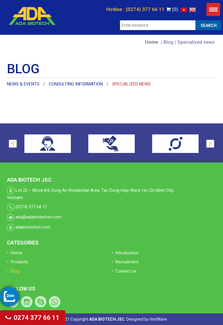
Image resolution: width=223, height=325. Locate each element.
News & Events (23, 84)
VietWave (158, 319)
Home (151, 42)
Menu (213, 9)
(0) (172, 9)
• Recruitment (125, 261)
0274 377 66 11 (33, 317)
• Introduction (125, 252)
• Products (17, 261)
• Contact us (124, 271)
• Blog (13, 271)
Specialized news (131, 84)
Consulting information (76, 84)
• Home (14, 252)
